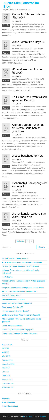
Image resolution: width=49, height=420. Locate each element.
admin (18, 21)
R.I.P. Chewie (7, 277)
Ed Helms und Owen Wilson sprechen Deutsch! (29, 98)
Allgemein (6, 398)
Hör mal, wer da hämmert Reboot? (27, 71)
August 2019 (7, 344)
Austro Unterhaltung (10, 406)
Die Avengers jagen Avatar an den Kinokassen (20, 266)
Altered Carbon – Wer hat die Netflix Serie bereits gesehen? (28, 128)
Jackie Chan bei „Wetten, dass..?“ (15, 258)
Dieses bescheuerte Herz (27, 155)
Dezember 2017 (8, 383)
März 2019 (6, 356)
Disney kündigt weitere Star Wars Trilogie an (29, 215)
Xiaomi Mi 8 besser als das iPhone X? (28, 16)
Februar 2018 (7, 380)
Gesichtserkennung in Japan (13, 299)
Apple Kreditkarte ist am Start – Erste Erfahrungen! (22, 262)
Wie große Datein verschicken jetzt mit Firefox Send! (23, 288)
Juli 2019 (5, 348)
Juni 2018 (5, 368)
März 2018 (6, 376)
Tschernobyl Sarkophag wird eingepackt (29, 184)
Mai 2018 (5, 372)
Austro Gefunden (8, 402)
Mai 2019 (5, 352)
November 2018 (8, 364)
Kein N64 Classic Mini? (11, 295)
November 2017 (8, 387)
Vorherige (20, 241)
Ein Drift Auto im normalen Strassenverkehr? (19, 292)
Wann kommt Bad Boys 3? (28, 42)
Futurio (43, 416)
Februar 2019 (7, 360)
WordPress (27, 416)
